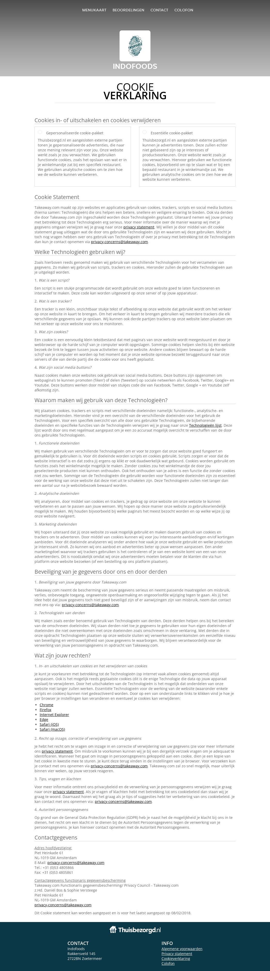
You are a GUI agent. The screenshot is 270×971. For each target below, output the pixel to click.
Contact (159, 10)
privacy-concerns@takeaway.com (119, 241)
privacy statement (138, 227)
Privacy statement (177, 953)
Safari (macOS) (52, 729)
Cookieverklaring (176, 958)
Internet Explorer (54, 714)
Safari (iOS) (49, 724)
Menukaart (94, 10)
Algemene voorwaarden (182, 948)
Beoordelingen (128, 10)
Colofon (168, 963)
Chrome (46, 704)
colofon (183, 10)
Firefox (45, 709)
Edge (44, 719)
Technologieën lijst (205, 425)
